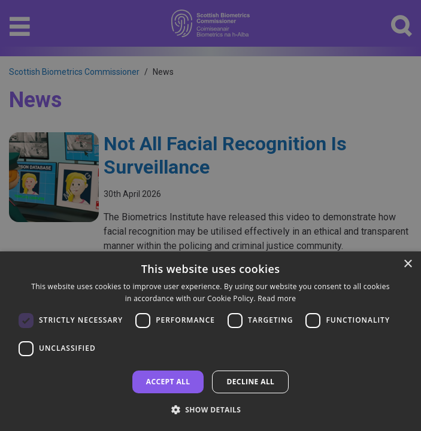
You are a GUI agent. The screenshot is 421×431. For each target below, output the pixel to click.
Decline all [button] (250, 382)
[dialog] (210, 341)
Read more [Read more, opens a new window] (277, 298)
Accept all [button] (168, 382)
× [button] (407, 264)
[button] (210, 409)
